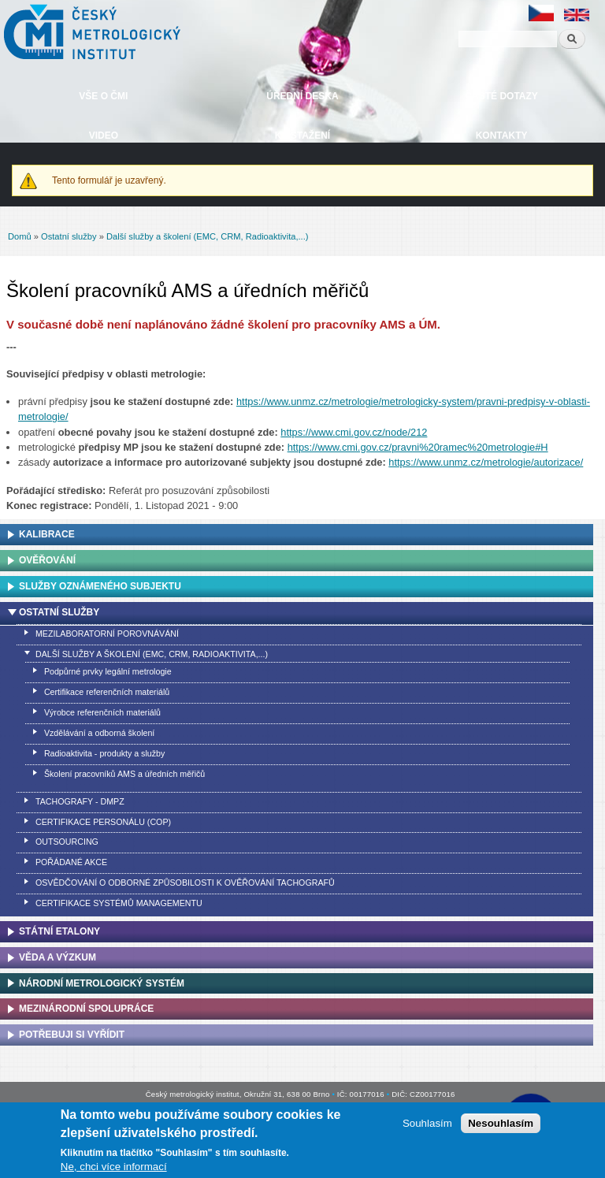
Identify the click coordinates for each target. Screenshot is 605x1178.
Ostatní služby (69, 236)
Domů (20, 236)
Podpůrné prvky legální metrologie (108, 671)
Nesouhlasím (500, 1123)
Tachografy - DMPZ (79, 801)
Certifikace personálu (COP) (103, 822)
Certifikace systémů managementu (118, 903)
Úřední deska (302, 96)
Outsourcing (66, 841)
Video (103, 135)
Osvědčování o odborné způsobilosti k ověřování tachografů (185, 882)
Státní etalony (59, 931)
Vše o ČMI (103, 96)
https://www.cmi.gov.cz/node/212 (353, 432)
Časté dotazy (501, 96)
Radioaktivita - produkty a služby (104, 753)
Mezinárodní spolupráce (86, 1008)
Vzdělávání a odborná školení (99, 733)
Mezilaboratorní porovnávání (107, 633)
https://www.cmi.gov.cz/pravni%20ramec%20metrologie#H (418, 447)
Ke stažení (302, 135)
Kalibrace (47, 534)
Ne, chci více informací (114, 1166)
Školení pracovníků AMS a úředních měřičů (124, 774)
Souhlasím (427, 1123)
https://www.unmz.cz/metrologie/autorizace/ (485, 462)
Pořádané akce (71, 862)
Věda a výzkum (57, 957)
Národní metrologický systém (101, 983)
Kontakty (502, 135)
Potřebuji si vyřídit (71, 1034)
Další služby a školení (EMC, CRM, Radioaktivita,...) (207, 236)
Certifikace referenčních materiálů (106, 692)
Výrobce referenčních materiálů (102, 712)
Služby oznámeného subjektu (100, 586)
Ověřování (47, 560)
